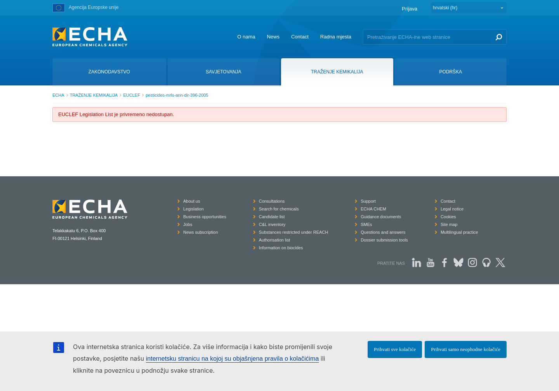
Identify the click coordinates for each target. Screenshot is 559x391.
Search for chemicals (279, 209)
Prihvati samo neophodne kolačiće (465, 349)
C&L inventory (272, 224)
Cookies (448, 216)
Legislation (193, 209)
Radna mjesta (335, 37)
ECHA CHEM (373, 209)
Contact (300, 37)
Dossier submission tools (384, 240)
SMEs (366, 224)
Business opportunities (204, 216)
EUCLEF (131, 95)
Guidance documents (381, 216)
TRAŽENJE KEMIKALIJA (94, 95)
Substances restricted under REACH (293, 232)
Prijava (409, 9)
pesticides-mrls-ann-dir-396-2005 (177, 95)
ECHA (58, 95)
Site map (449, 224)
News (273, 37)
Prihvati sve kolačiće (395, 349)
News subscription (200, 232)
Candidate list (272, 216)
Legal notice (452, 209)
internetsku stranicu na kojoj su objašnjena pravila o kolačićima (232, 358)
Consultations (272, 201)
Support (368, 201)
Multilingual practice (459, 232)
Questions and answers (383, 232)
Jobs (187, 224)
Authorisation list (274, 240)
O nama (246, 37)
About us (191, 201)
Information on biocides (281, 247)
